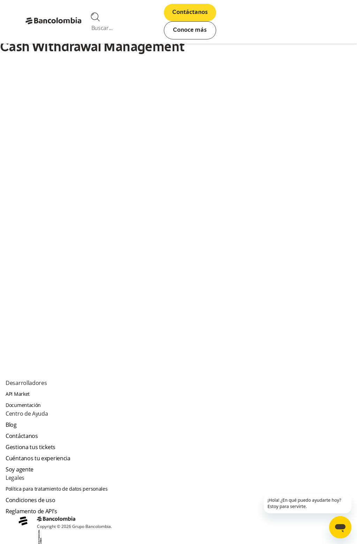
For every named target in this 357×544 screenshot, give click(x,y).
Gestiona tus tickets (30, 447)
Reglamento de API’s (31, 511)
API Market (18, 394)
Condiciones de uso (30, 500)
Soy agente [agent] (19, 469)
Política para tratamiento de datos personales (57, 488)
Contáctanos (190, 12)
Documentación (23, 405)
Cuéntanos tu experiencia (38, 458)
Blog (11, 425)
